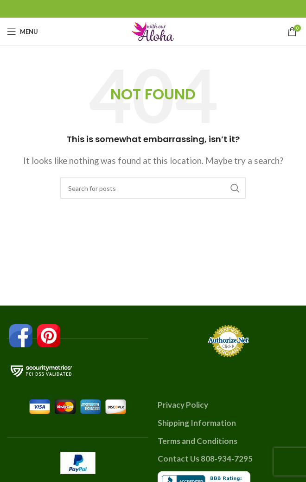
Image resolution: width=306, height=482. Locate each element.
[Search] (153, 188)
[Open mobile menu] (22, 31)
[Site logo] (153, 30)
